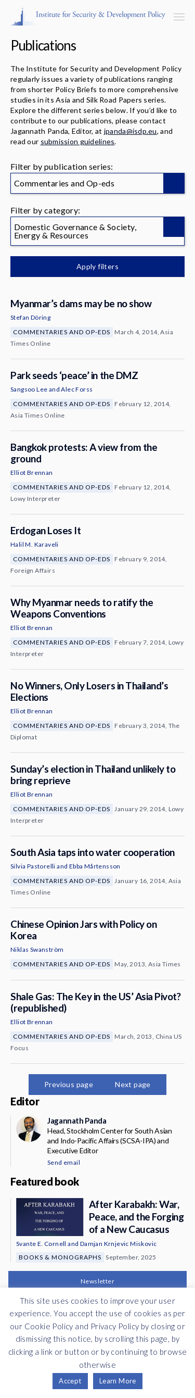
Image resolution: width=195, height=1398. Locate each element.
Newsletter (97, 1281)
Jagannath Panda (76, 1120)
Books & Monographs (60, 1257)
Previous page (68, 1084)
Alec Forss (77, 389)
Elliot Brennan (31, 472)
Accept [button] (70, 1381)
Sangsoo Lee (28, 389)
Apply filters (97, 266)
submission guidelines (78, 141)
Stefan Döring (30, 317)
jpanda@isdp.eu (130, 131)
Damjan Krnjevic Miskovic (118, 1244)
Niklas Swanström (36, 949)
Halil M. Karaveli (34, 544)
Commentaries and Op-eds (61, 332)
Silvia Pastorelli (33, 866)
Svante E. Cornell (41, 1244)
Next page (133, 1084)
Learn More (117, 1381)
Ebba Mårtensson (95, 866)
